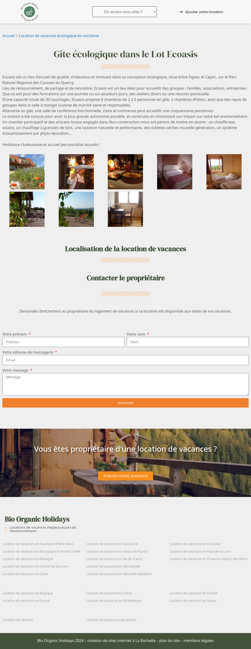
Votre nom (136, 334)
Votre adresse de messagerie (28, 352)
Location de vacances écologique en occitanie (59, 35)
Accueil (8, 35)
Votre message (16, 370)
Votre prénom (15, 334)
